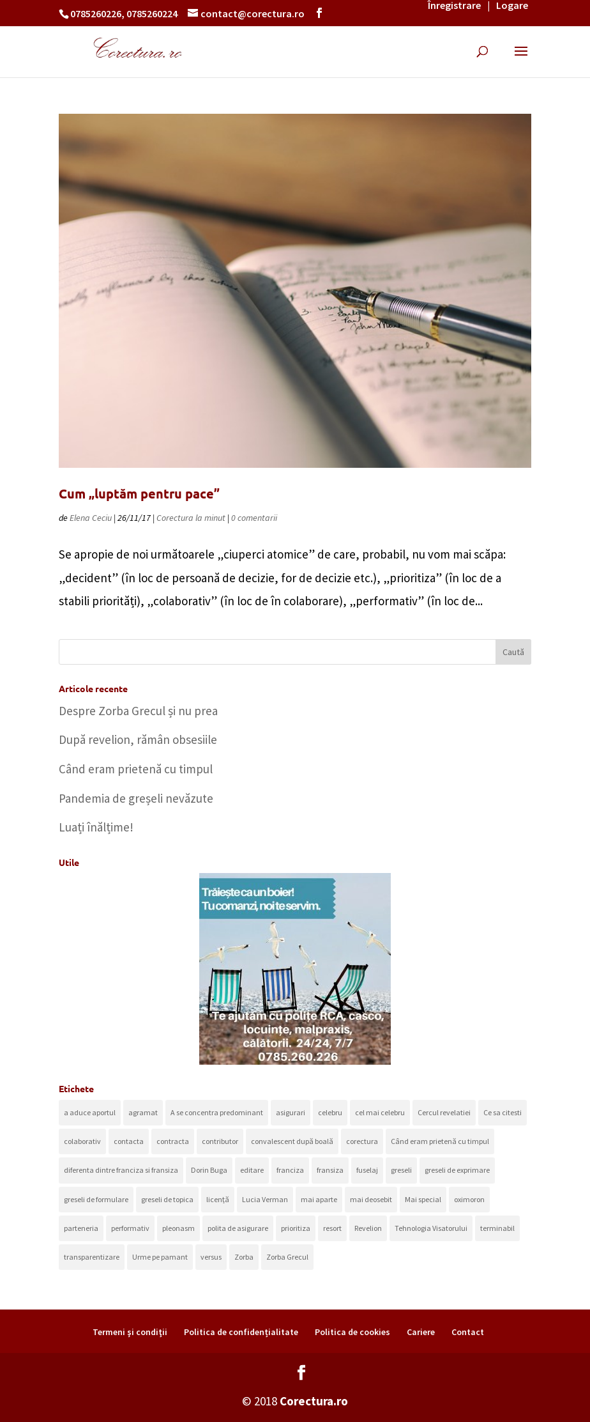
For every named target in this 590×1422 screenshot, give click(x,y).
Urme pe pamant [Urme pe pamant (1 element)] (160, 1257)
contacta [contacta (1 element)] (129, 1141)
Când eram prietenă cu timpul (136, 769)
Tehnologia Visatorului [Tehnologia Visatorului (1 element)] (431, 1228)
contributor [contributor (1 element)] (220, 1141)
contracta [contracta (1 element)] (172, 1141)
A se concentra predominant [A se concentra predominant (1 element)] (216, 1112)
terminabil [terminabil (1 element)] (497, 1228)
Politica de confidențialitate (241, 1332)
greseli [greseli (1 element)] (401, 1170)
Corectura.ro (314, 1401)
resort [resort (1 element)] (332, 1228)
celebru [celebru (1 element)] (330, 1112)
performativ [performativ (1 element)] (130, 1228)
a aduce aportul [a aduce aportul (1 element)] (90, 1112)
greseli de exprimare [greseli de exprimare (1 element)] (457, 1170)
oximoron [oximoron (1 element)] (469, 1199)
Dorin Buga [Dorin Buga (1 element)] (209, 1170)
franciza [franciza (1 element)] (290, 1170)
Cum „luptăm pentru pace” (139, 493)
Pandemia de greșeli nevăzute (136, 798)
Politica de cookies (352, 1332)
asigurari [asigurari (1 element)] (290, 1112)
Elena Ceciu (91, 517)
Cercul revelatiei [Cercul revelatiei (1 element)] (444, 1112)
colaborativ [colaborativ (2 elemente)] (82, 1141)
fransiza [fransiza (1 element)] (330, 1170)
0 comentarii (254, 517)
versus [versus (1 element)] (211, 1257)
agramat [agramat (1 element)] (143, 1112)
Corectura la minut (190, 517)
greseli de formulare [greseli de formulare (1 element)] (96, 1199)
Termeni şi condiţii (130, 1332)
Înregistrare (454, 5)
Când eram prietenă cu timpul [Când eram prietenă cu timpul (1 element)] (440, 1141)
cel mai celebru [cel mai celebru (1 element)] (380, 1112)
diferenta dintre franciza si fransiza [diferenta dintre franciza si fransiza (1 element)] (121, 1170)
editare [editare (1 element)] (252, 1170)
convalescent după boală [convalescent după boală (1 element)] (292, 1141)
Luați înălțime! (96, 827)
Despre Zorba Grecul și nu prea (138, 710)
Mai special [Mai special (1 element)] (423, 1199)
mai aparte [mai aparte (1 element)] (319, 1199)
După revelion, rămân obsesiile (138, 739)
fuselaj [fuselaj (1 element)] (367, 1170)
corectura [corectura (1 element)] (362, 1141)
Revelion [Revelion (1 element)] (368, 1228)
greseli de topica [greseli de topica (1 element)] (167, 1199)
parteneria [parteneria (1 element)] (81, 1228)
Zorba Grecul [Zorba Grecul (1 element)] (287, 1257)
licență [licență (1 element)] (217, 1199)
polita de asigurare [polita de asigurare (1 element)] (238, 1228)
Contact (467, 1332)
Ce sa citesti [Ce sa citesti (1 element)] (502, 1112)
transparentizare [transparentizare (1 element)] (91, 1257)
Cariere (421, 1332)
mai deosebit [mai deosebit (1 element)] (371, 1199)
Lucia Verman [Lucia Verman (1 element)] (265, 1199)
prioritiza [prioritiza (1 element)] (295, 1228)
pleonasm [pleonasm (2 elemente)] (178, 1228)
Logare (512, 5)
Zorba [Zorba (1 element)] (243, 1257)
